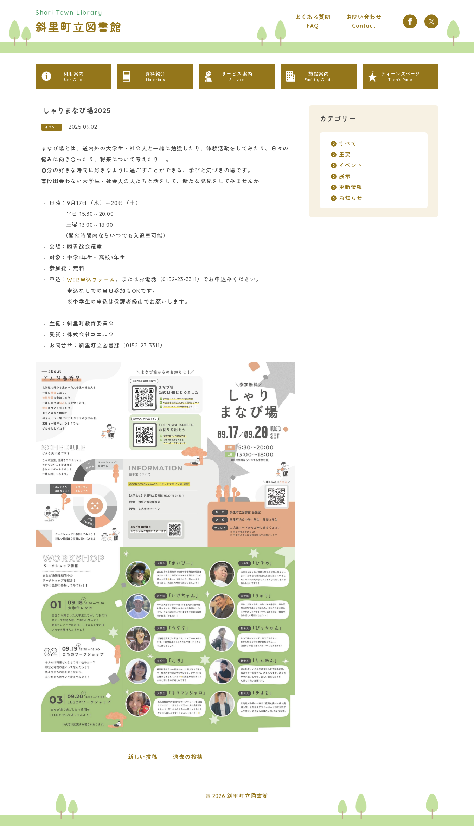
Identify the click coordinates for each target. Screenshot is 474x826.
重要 (345, 154)
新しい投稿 (143, 756)
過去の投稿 (188, 756)
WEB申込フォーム (91, 279)
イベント (52, 127)
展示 (345, 176)
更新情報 (351, 187)
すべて (348, 143)
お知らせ (351, 197)
